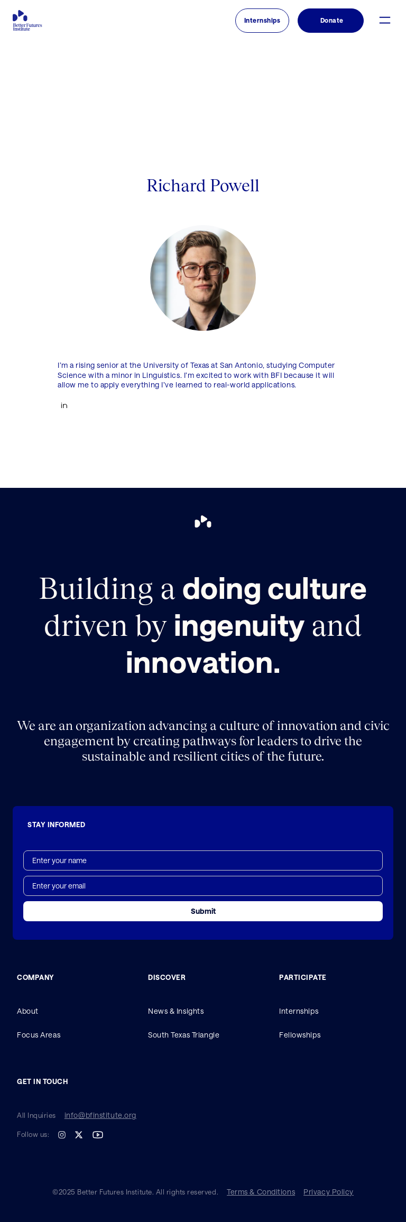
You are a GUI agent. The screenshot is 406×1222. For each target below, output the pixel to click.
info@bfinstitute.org (100, 1115)
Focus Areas (38, 1034)
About (28, 1010)
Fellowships (299, 1034)
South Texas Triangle (183, 1034)
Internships (298, 1010)
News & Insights (176, 1010)
